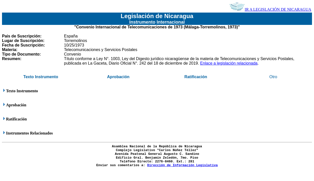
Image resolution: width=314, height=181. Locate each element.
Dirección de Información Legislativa (182, 165)
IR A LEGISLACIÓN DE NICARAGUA (270, 9)
